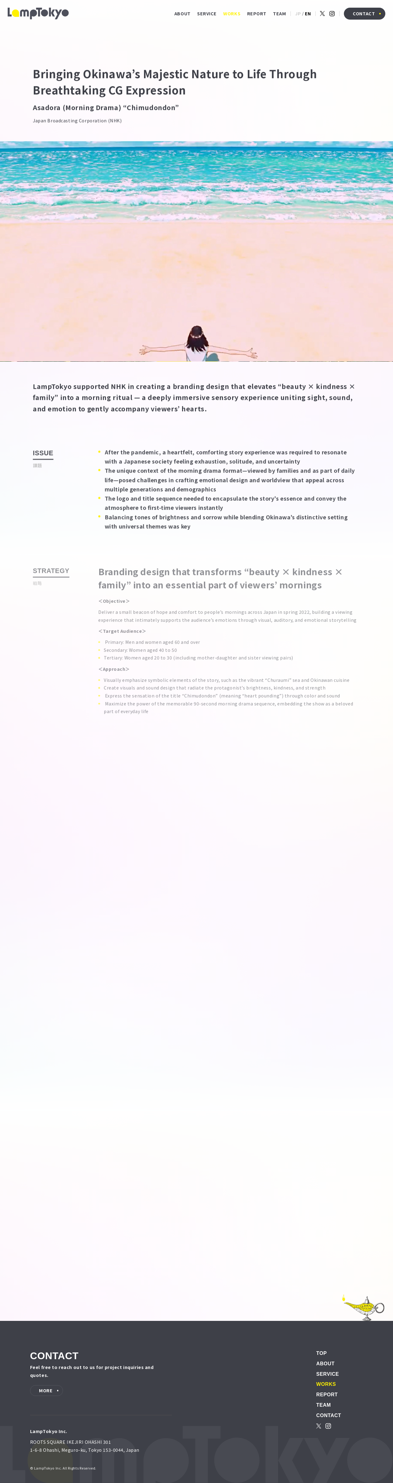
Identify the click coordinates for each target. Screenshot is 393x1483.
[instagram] (332, 14)
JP (298, 13)
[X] (322, 13)
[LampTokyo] (38, 13)
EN (308, 13)
